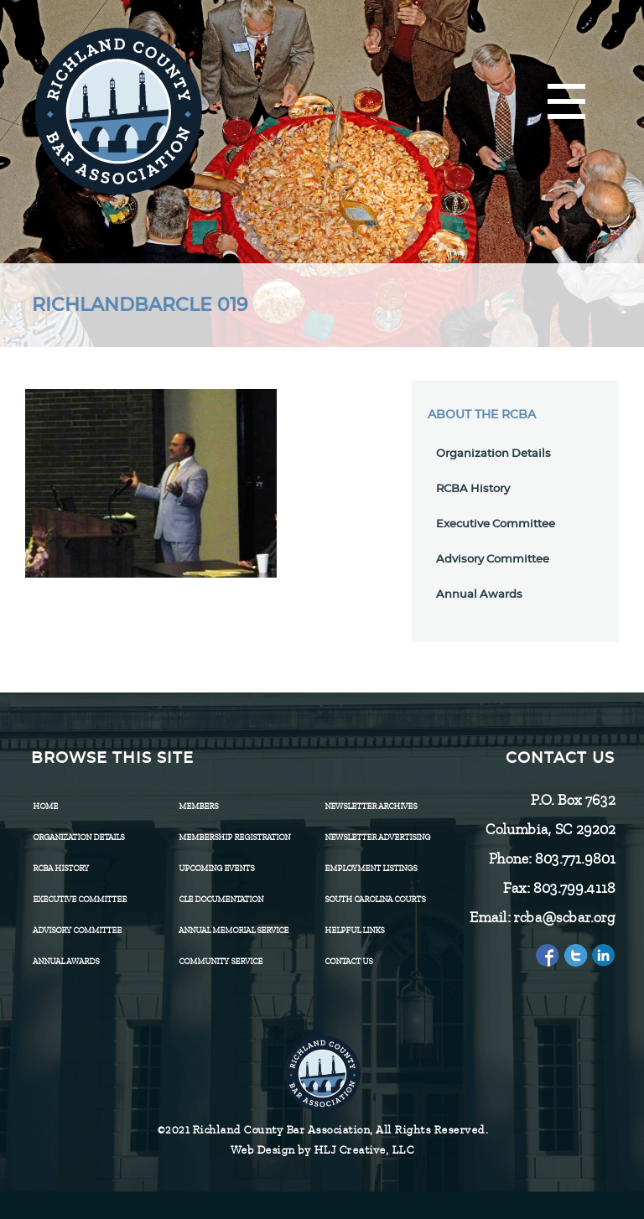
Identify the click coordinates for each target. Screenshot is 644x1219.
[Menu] (566, 103)
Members (198, 806)
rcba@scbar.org (564, 917)
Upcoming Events (216, 868)
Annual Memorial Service (233, 930)
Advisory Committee (492, 559)
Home (45, 806)
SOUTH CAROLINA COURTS (375, 899)
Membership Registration (234, 837)
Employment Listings (371, 868)
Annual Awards (479, 594)
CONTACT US (348, 961)
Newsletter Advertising (377, 837)
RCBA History (473, 489)
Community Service (220, 961)
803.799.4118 (573, 887)
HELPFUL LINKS (354, 930)
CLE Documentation (221, 899)
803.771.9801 (574, 858)
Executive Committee (495, 524)
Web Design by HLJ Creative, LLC (322, 1150)
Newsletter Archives (371, 806)
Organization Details (493, 454)
